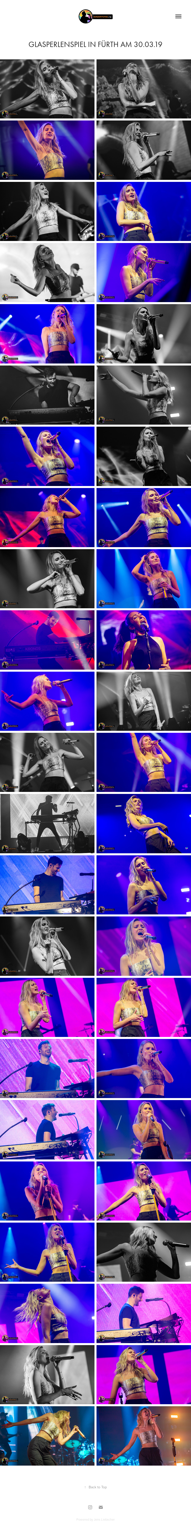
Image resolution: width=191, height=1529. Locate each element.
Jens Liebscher (104, 1519)
